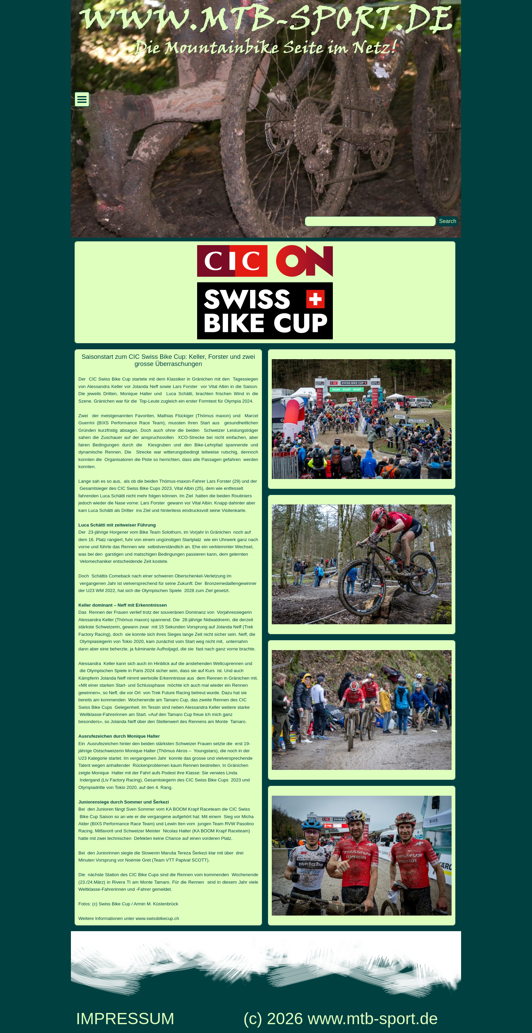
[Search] (370, 221)
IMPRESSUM (125, 1019)
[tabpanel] (168, 637)
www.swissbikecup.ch (157, 918)
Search (447, 221)
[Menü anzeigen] (82, 99)
